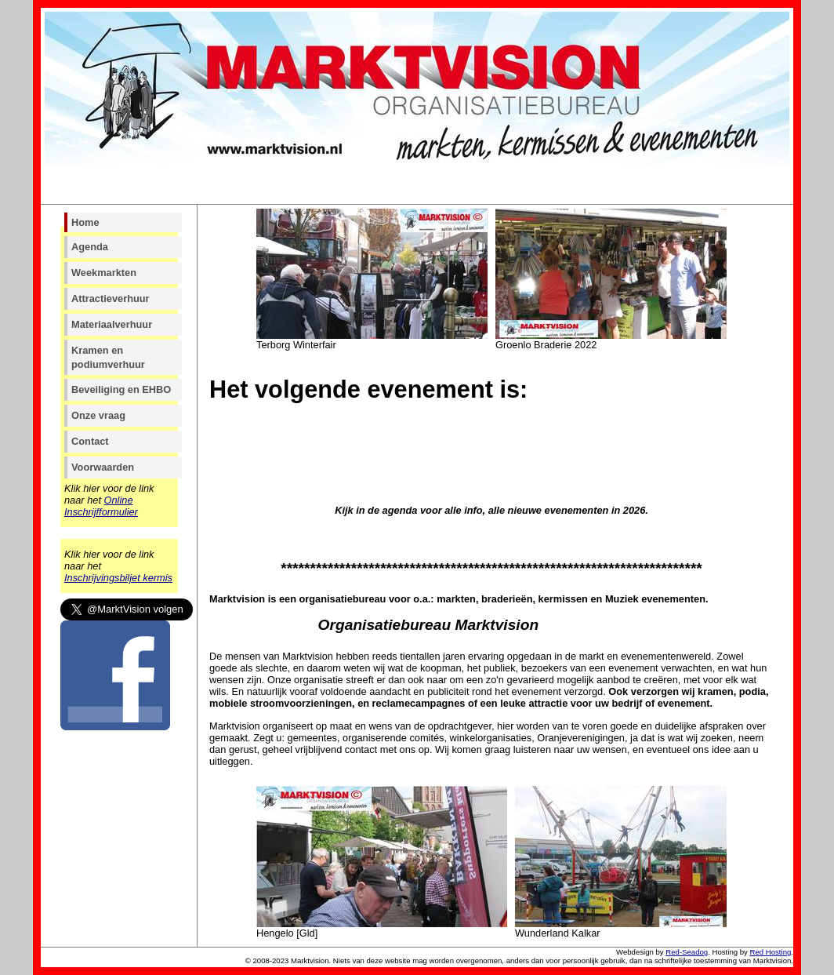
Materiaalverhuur (111, 324)
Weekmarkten (103, 272)
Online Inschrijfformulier (101, 506)
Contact (90, 441)
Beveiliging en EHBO (121, 389)
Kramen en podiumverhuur (108, 357)
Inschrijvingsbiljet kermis (118, 578)
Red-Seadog (686, 952)
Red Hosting (771, 952)
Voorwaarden (102, 467)
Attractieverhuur (110, 298)
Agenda (89, 247)
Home (85, 222)
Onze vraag (98, 415)
